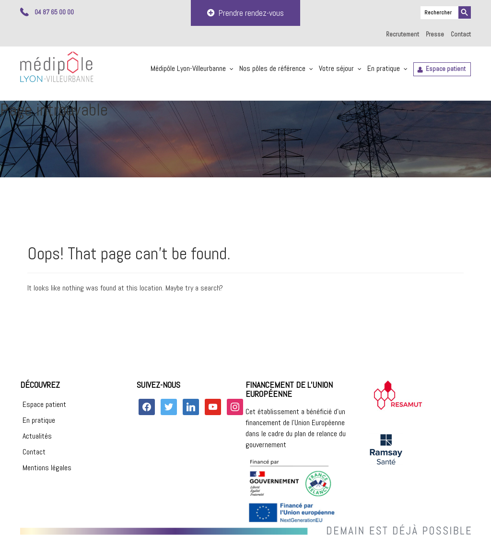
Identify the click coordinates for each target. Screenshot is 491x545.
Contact (461, 34)
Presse (435, 34)
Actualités (37, 436)
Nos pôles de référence (272, 68)
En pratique (383, 68)
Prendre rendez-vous (245, 12)
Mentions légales (47, 468)
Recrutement (402, 34)
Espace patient (446, 69)
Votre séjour (336, 68)
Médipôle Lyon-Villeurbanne (188, 68)
